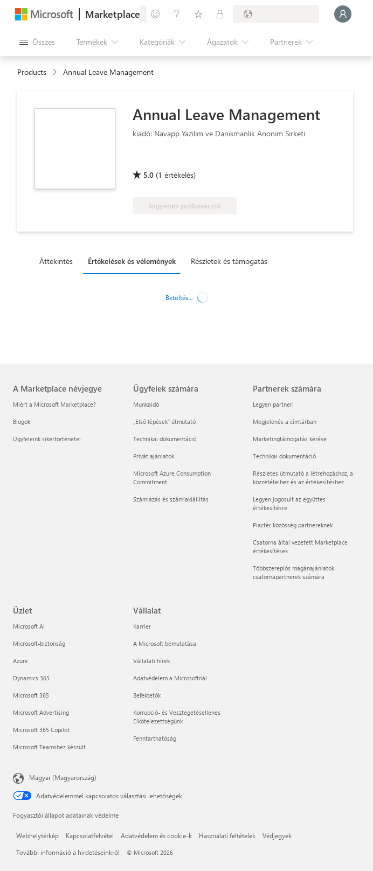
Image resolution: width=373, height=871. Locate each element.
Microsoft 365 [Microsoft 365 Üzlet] (31, 695)
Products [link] (31, 72)
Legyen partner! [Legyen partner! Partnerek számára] (273, 404)
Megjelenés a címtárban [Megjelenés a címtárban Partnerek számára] (284, 421)
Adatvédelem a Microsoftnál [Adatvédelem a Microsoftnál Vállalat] (170, 678)
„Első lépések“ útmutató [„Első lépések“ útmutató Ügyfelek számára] (164, 421)
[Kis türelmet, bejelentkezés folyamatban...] (343, 14)
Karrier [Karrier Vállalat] (142, 626)
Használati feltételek (227, 835)
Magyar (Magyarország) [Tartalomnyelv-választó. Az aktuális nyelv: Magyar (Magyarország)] (62, 777)
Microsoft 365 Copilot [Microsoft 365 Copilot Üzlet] (41, 730)
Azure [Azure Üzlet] (20, 661)
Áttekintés (56, 261)
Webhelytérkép (37, 835)
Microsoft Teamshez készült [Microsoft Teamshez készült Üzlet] (49, 747)
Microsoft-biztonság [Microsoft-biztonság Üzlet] (39, 643)
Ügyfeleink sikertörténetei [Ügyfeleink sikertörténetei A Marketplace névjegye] (47, 439)
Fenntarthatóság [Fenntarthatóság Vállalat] (154, 738)
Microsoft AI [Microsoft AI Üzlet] (29, 626)
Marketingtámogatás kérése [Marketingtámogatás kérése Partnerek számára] (290, 439)
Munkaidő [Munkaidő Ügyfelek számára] (146, 404)
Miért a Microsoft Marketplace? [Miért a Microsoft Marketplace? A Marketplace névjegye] (54, 404)
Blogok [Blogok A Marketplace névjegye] (21, 421)
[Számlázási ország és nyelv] (276, 14)
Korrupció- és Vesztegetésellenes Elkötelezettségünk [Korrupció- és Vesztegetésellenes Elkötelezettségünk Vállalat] (176, 716)
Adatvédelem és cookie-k (156, 835)
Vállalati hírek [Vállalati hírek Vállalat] (151, 661)
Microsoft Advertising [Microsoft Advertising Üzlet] (41, 712)
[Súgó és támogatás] (176, 14)
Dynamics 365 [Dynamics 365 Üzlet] (31, 678)
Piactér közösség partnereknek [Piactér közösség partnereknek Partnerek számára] (293, 525)
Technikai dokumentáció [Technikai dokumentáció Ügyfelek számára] (164, 439)
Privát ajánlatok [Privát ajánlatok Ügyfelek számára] (153, 456)
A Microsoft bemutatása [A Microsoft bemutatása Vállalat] (164, 643)
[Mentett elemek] (198, 14)
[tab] (58, 261)
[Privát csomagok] (220, 14)
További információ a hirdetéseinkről (68, 852)
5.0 (148, 175)
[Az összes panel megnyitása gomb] (37, 42)
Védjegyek (277, 835)
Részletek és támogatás (229, 261)
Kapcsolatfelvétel (90, 835)
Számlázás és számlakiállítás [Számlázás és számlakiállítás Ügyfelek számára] (171, 499)
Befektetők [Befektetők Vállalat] (147, 695)
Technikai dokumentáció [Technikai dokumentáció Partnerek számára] (284, 456)
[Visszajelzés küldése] (155, 14)
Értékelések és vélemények (132, 261)
